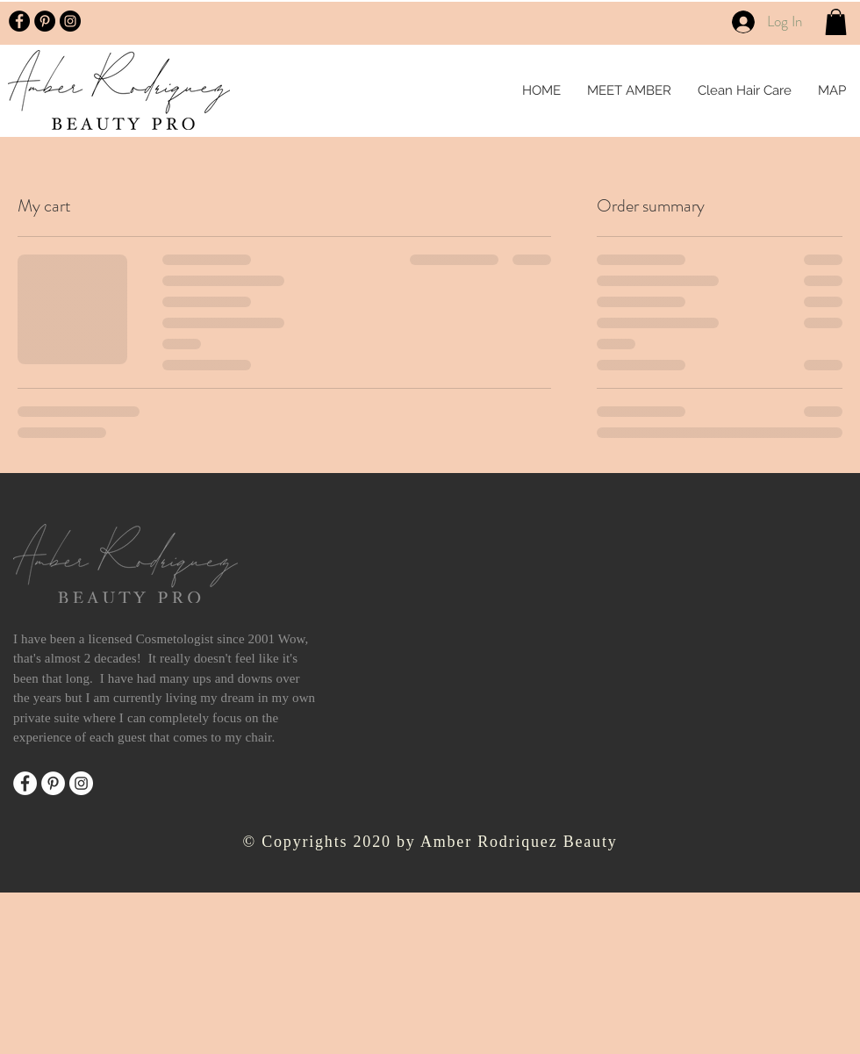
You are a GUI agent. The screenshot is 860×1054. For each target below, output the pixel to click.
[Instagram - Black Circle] (70, 21)
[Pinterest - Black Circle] (44, 21)
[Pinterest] (53, 783)
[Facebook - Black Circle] (19, 21)
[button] (836, 22)
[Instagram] (81, 783)
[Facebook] (25, 783)
